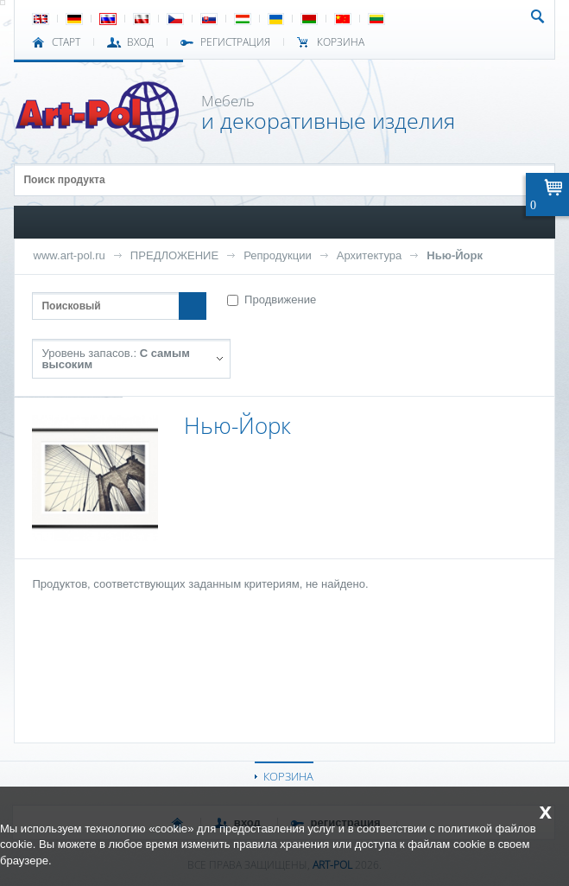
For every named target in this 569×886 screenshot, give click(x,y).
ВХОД (140, 42)
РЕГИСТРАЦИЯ (235, 42)
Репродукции (277, 255)
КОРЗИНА (288, 776)
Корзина (340, 42)
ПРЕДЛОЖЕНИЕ (174, 255)
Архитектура (369, 255)
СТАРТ (66, 42)
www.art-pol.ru (68, 255)
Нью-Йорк (455, 255)
